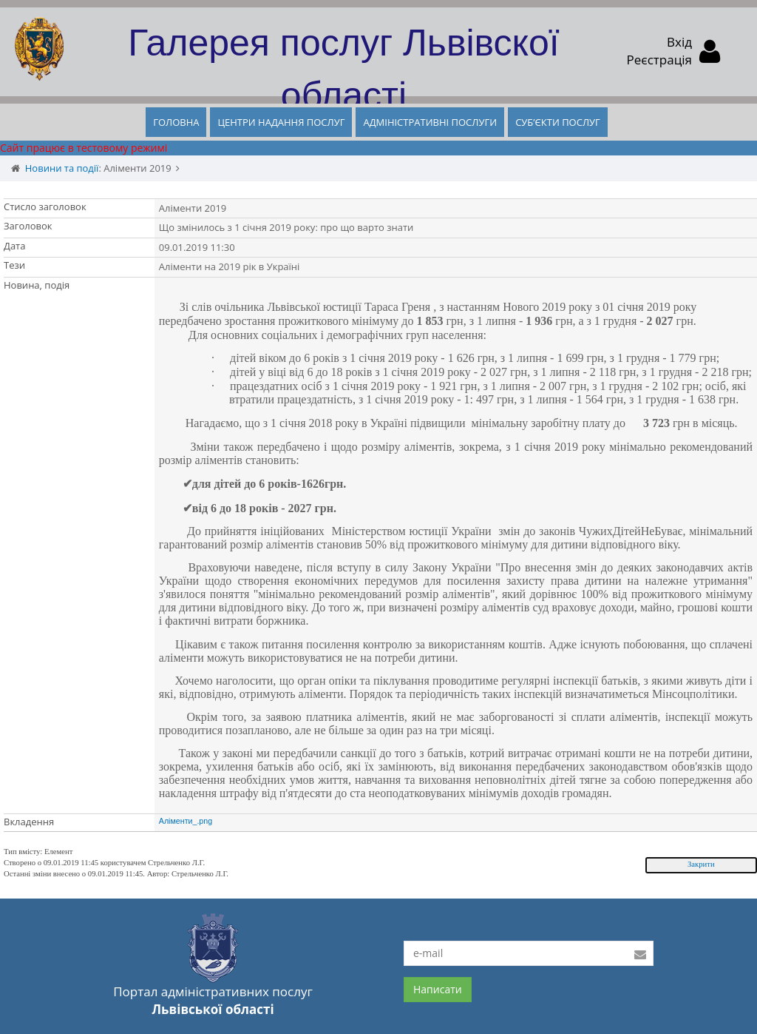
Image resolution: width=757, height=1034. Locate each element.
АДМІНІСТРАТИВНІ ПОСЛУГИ (430, 122)
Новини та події (62, 168)
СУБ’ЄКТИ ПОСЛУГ (557, 122)
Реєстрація (660, 59)
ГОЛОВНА (176, 122)
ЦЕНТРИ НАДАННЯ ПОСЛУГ (280, 122)
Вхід (679, 41)
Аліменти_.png (185, 820)
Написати (437, 989)
